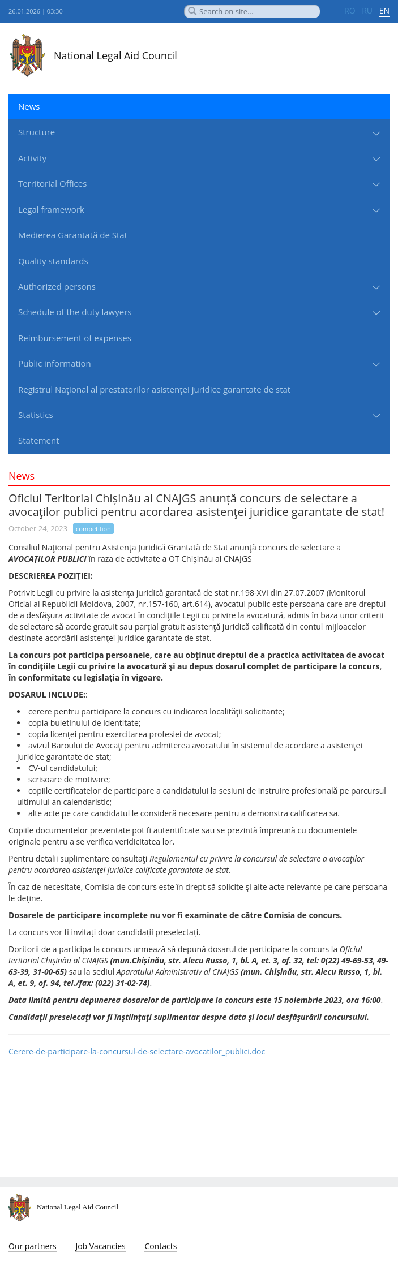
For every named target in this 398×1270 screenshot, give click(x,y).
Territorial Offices (52, 183)
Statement (38, 440)
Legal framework (51, 209)
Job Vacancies (100, 1246)
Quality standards (53, 260)
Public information (54, 363)
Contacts (160, 1246)
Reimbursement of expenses (74, 337)
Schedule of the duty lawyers (74, 311)
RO (350, 10)
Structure (36, 131)
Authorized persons (57, 286)
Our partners (32, 1246)
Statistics (35, 414)
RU (367, 10)
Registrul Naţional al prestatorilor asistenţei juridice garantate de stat (154, 389)
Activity (32, 157)
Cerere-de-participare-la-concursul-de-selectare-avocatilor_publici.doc (136, 1051)
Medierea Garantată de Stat (72, 234)
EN (384, 10)
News (29, 106)
